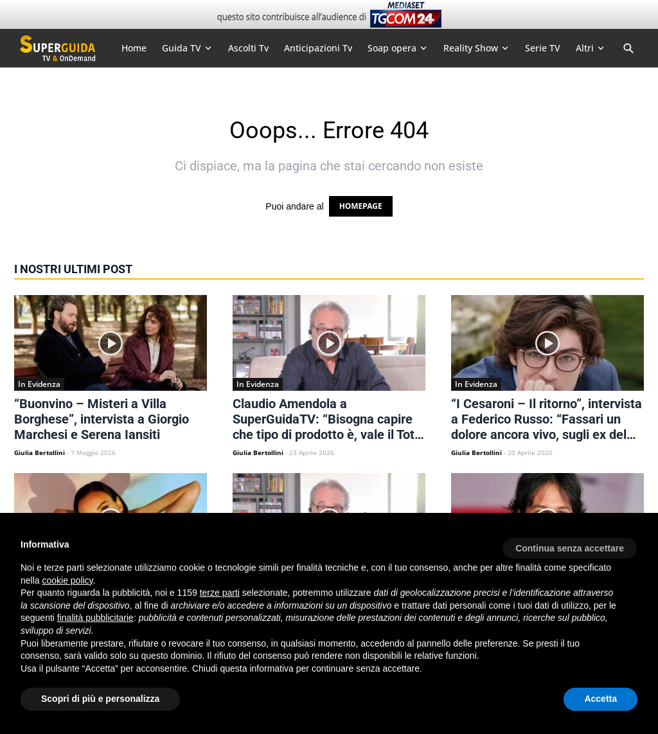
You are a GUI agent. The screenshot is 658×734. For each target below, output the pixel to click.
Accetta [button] (600, 699)
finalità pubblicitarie (95, 618)
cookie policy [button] (67, 580)
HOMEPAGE (360, 206)
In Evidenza (39, 384)
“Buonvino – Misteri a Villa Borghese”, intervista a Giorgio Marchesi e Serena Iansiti (101, 419)
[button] (569, 543)
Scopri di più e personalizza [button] (100, 699)
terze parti (220, 592)
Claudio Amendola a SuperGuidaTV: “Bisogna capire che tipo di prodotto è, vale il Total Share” (329, 419)
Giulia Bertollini (39, 452)
